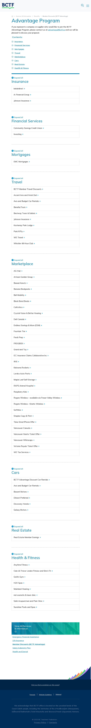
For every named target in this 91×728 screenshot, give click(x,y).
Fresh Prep (18, 337)
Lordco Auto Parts (22, 373)
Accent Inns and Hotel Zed (25, 195)
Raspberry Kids (20, 392)
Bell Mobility (19, 295)
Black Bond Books (21, 301)
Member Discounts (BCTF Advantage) (29, 644)
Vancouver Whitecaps (23, 440)
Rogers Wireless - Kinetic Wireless (28, 404)
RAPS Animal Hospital (24, 386)
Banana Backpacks (22, 289)
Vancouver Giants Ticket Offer (27, 434)
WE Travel (18, 237)
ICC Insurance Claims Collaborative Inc (30, 355)
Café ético (18, 307)
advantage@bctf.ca (56, 30)
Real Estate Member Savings (26, 537)
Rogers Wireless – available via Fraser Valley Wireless (37, 398)
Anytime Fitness (21, 565)
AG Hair (17, 271)
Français (32, 695)
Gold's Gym (19, 577)
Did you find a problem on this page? (45, 685)
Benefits (37, 16)
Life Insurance (18, 641)
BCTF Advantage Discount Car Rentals (31, 479)
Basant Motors (20, 492)
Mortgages (19, 49)
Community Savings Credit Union (28, 128)
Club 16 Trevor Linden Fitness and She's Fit (32, 571)
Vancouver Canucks (22, 428)
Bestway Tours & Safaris (24, 213)
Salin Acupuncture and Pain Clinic (28, 601)
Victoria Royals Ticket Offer (26, 446)
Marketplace (20, 57)
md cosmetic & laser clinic (25, 595)
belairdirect (18, 88)
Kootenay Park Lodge (23, 225)
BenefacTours (20, 207)
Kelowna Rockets (21, 367)
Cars (17, 60)
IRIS (15, 361)
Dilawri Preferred (21, 498)
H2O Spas (18, 583)
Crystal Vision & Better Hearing (27, 313)
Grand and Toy (20, 349)
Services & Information (24, 16)
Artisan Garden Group (23, 277)
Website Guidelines (45, 695)
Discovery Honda (21, 504)
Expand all (18, 78)
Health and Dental (20, 652)
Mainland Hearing (21, 589)
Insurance (19, 41)
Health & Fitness (22, 68)
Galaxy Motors (20, 510)
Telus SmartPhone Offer (24, 422)
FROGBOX (18, 343)
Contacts (53, 722)
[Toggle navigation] (88, 7)
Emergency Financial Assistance (26, 637)
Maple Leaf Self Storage (24, 379)
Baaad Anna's (20, 283)
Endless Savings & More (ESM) (27, 325)
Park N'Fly (18, 231)
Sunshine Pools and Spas (24, 607)
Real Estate (20, 64)
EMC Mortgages (21, 161)
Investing (18, 134)
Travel (17, 53)
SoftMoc (17, 410)
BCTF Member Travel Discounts (27, 189)
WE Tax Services (21, 452)
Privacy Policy (40, 722)
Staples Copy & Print (23, 416)
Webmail (58, 694)
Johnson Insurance (21, 101)
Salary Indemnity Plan (22, 648)
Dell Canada (19, 319)
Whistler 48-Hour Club (23, 243)
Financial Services (22, 45)
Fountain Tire (19, 331)
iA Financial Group (21, 94)
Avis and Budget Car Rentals (26, 201)
